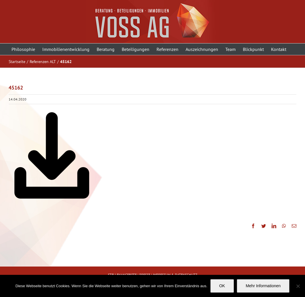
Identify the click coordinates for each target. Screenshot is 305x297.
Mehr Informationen (263, 285)
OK (222, 285)
